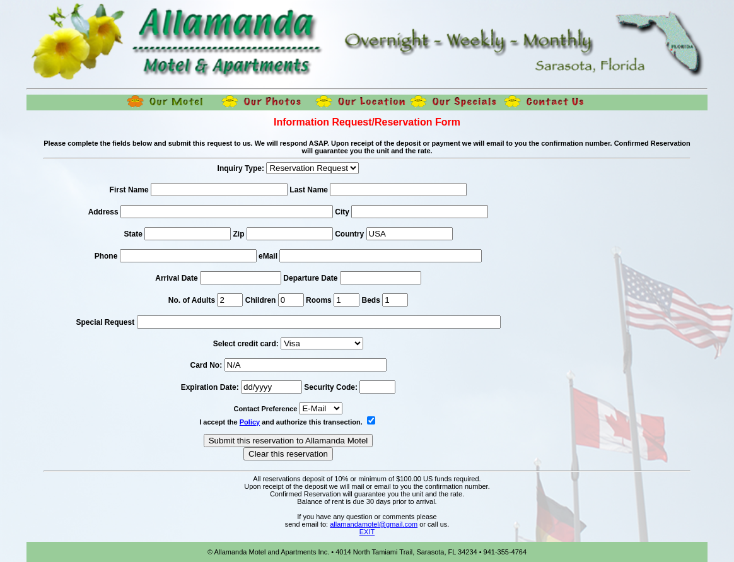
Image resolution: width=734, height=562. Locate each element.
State (133, 234)
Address (103, 212)
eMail (268, 256)
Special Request (105, 322)
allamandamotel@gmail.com (373, 524)
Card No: (206, 365)
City (342, 212)
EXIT (367, 532)
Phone (106, 256)
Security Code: (331, 387)
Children (260, 300)
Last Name (308, 189)
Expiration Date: (210, 387)
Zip (239, 234)
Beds (370, 300)
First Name (129, 189)
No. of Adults (191, 300)
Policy (250, 422)
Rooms (319, 300)
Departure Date (311, 278)
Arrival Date (177, 278)
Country (349, 234)
